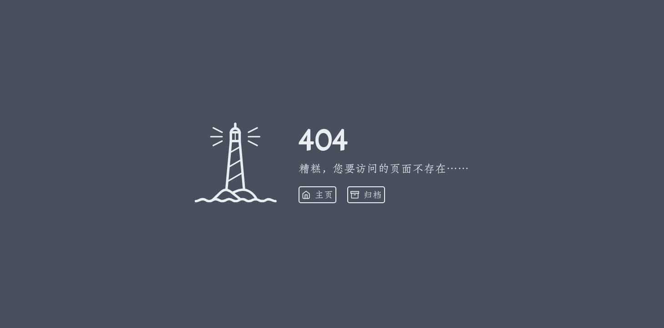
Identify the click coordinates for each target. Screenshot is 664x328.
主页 (317, 195)
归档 (366, 195)
